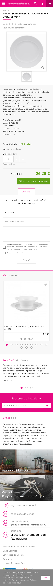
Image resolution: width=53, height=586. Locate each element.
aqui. (19, 583)
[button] (7, 345)
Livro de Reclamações (13, 563)
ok (45, 577)
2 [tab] (26, 388)
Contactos (8, 559)
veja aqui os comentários (14, 28)
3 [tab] (31, 388)
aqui (35, 249)
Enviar (26, 260)
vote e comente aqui (27, 24)
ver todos (8, 380)
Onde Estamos (10, 550)
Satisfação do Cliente (13, 554)
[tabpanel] (26, 371)
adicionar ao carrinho (34, 181)
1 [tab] (21, 388)
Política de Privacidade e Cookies (19, 546)
